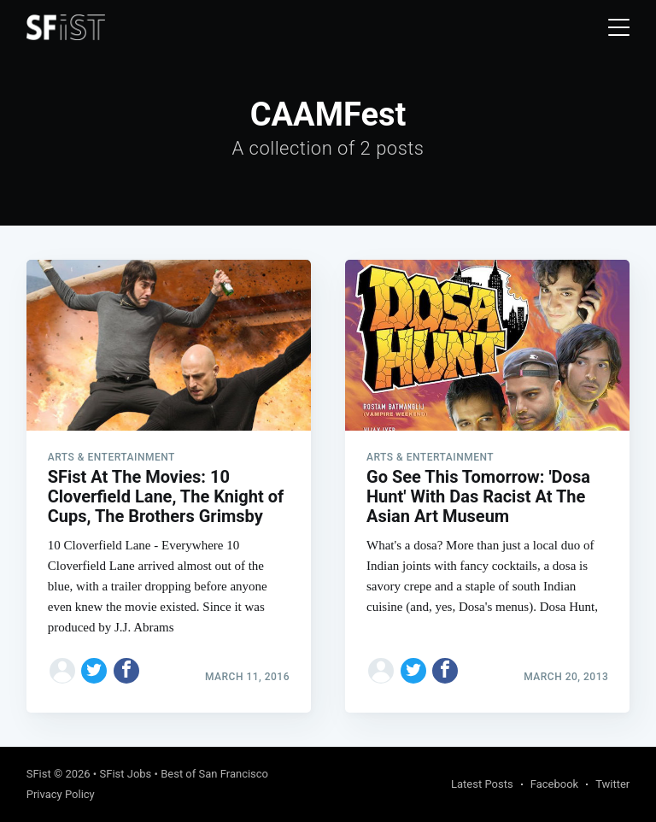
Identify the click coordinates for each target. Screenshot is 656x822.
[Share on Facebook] (126, 670)
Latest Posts (482, 784)
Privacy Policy (60, 794)
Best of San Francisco (214, 773)
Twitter (612, 784)
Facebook (554, 784)
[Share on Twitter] (93, 670)
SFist (38, 773)
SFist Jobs (125, 773)
